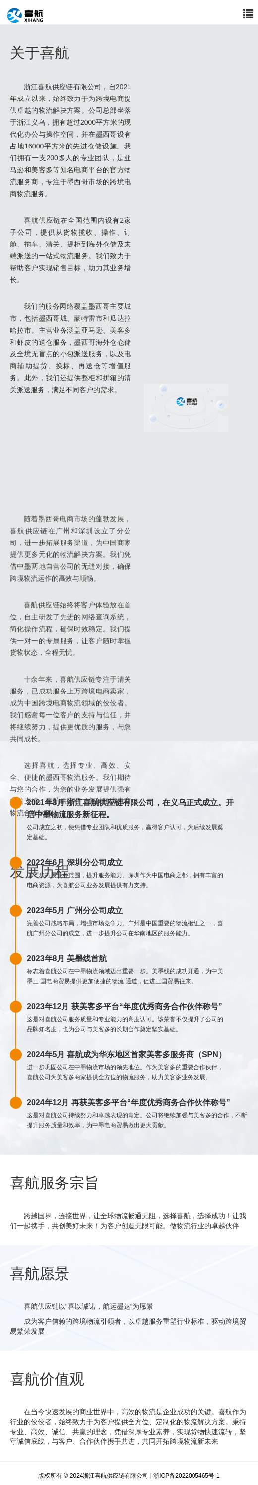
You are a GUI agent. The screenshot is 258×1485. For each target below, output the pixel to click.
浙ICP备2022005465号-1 (186, 1475)
